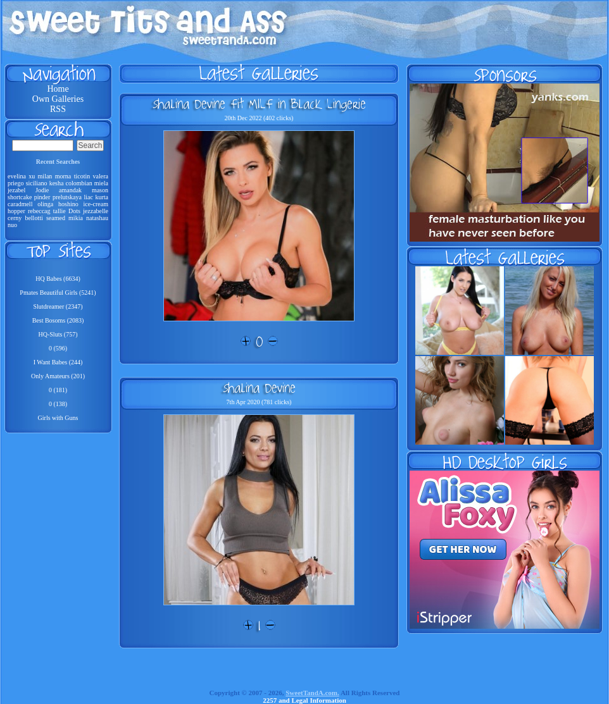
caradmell (20, 204)
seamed (55, 217)
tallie (59, 210)
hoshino (68, 204)
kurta (101, 197)
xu (31, 176)
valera (100, 176)
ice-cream (96, 204)
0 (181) (58, 389)
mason (100, 190)
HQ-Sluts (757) (58, 334)
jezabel (16, 190)
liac (88, 197)
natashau (97, 217)
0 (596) (58, 348)
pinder (42, 197)
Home (57, 89)
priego (16, 183)
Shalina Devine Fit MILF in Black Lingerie (259, 103)
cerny (15, 217)
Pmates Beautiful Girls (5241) (58, 292)
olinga (45, 204)
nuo (12, 224)
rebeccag (39, 210)
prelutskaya (67, 197)
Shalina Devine (259, 387)
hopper (16, 210)
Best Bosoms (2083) (58, 320)
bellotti (33, 217)
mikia (75, 217)
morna (63, 176)
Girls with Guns (58, 417)
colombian (79, 183)
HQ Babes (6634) (57, 278)
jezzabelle (95, 210)
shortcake (20, 197)
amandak (70, 190)
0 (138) (58, 403)
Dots (74, 210)
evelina (17, 176)
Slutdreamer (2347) (57, 306)
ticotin (82, 176)
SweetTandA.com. (312, 692)
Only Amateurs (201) (58, 376)
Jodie (42, 190)
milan (45, 176)
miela (101, 183)
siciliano (36, 183)
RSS (58, 109)
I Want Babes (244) (58, 362)
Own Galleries (58, 99)
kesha (56, 183)
